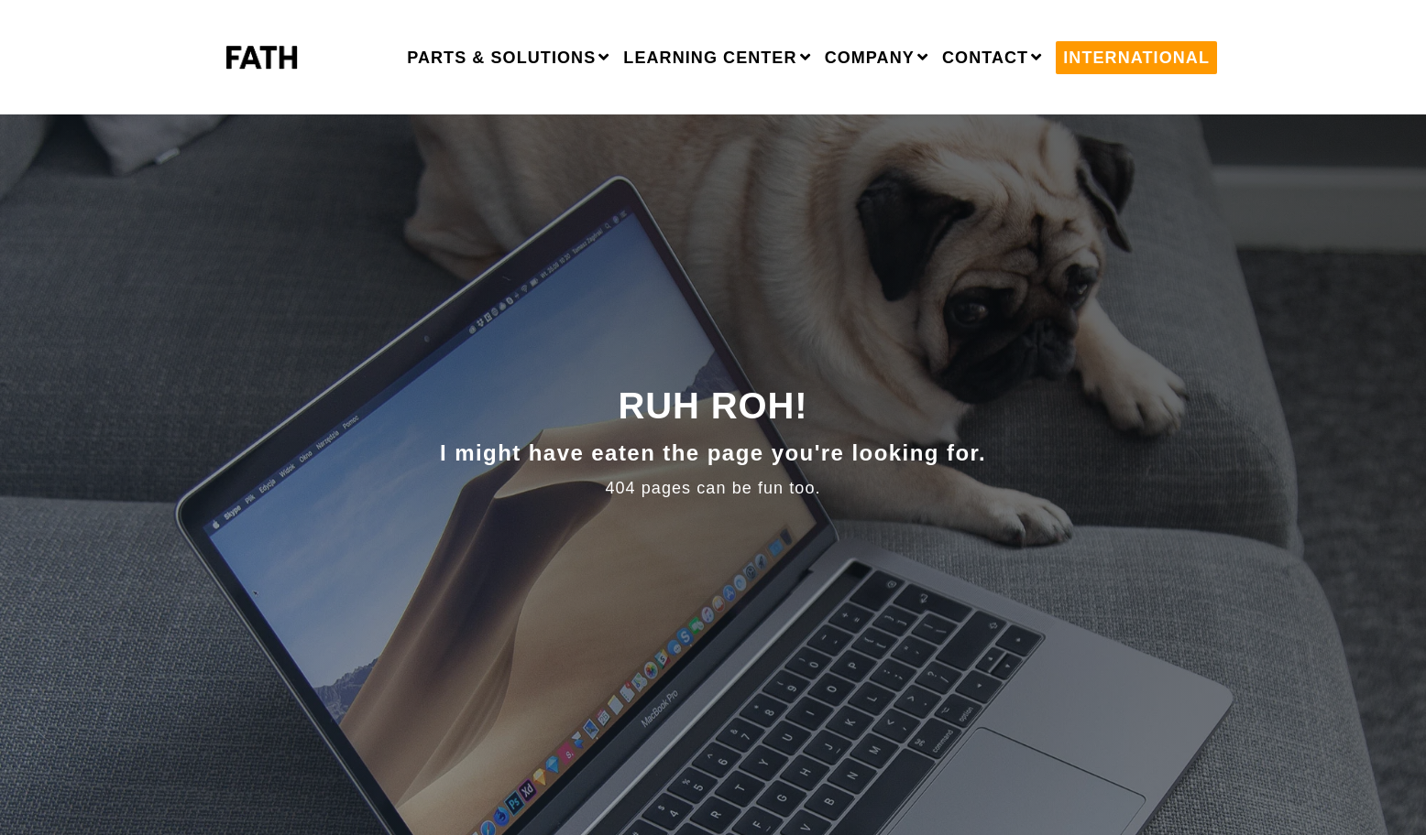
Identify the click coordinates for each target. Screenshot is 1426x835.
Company (870, 58)
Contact (985, 58)
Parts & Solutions (501, 58)
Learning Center (709, 58)
